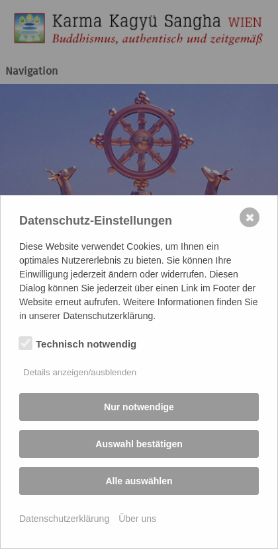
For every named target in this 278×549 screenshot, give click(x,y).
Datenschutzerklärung (64, 518)
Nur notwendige (139, 407)
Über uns (137, 518)
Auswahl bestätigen (138, 444)
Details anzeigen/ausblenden (79, 372)
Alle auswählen (138, 481)
